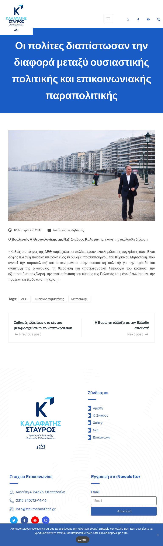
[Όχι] (158, 535)
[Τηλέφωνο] (158, 18)
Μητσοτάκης (79, 299)
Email (95, 492)
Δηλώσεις (77, 230)
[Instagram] (45, 520)
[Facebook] (138, 18)
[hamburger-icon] (108, 18)
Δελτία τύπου (61, 230)
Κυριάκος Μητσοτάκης (49, 299)
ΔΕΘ (24, 299)
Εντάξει (82, 539)
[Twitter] (128, 18)
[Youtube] (148, 18)
